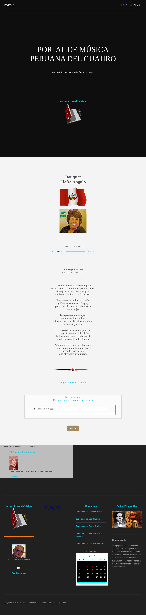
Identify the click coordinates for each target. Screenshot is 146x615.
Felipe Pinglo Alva (127, 506)
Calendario (91, 551)
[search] (72, 409)
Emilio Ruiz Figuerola (57, 602)
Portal (9, 5)
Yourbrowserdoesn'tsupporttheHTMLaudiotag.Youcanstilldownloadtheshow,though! (73, 251)
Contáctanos (18, 573)
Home (124, 5)
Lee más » (13, 476)
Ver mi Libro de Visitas (73, 101)
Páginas (135, 5)
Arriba (73, 428)
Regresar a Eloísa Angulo (73, 382)
